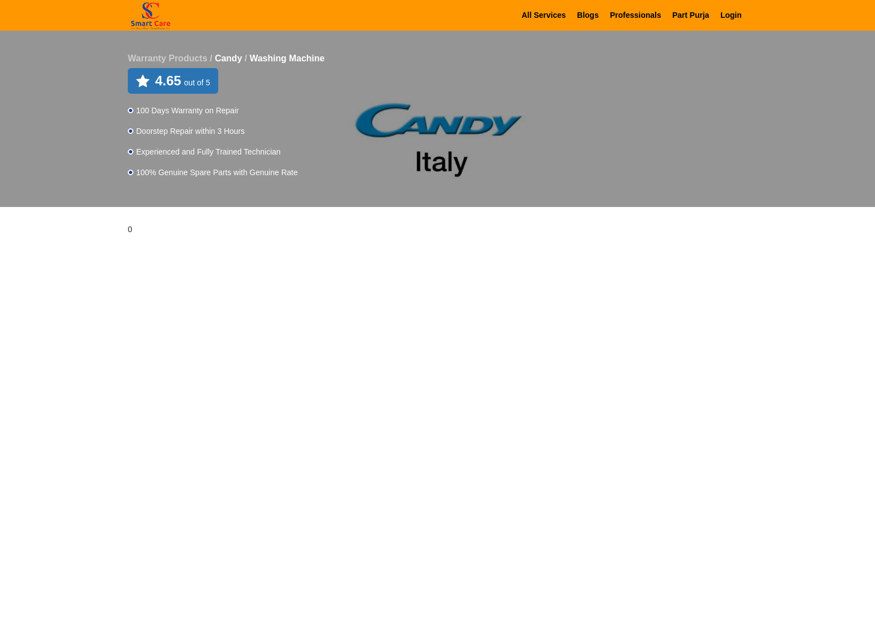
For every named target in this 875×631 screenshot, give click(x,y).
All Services (544, 15)
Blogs (588, 15)
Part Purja (690, 15)
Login (731, 15)
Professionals (635, 15)
